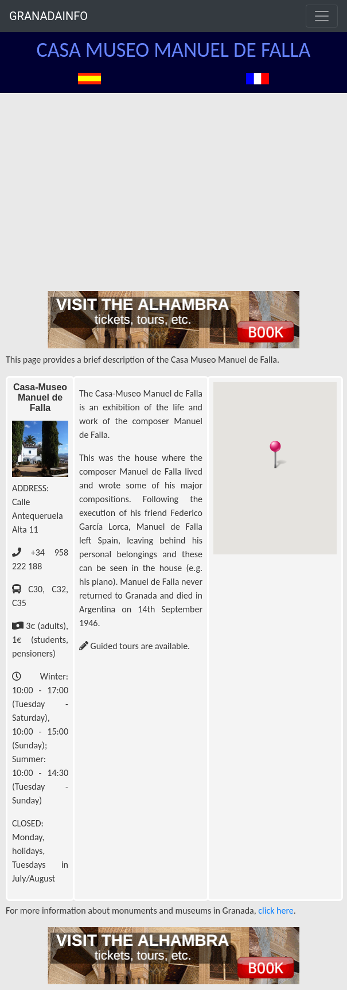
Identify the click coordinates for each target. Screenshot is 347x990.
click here (275, 910)
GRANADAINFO (48, 16)
